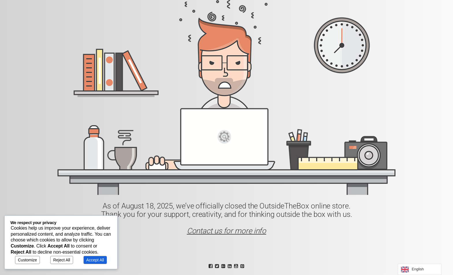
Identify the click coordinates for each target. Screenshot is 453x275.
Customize (27, 260)
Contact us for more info (226, 230)
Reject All (61, 260)
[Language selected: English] (419, 269)
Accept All (95, 260)
